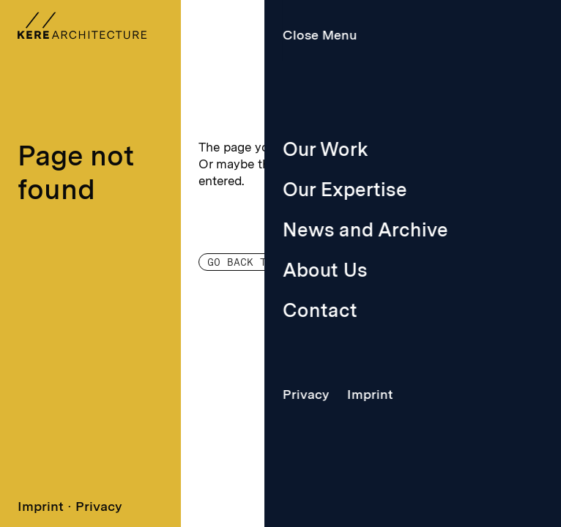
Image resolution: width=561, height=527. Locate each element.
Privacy (98, 506)
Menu (397, 34)
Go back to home (256, 262)
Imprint (41, 506)
